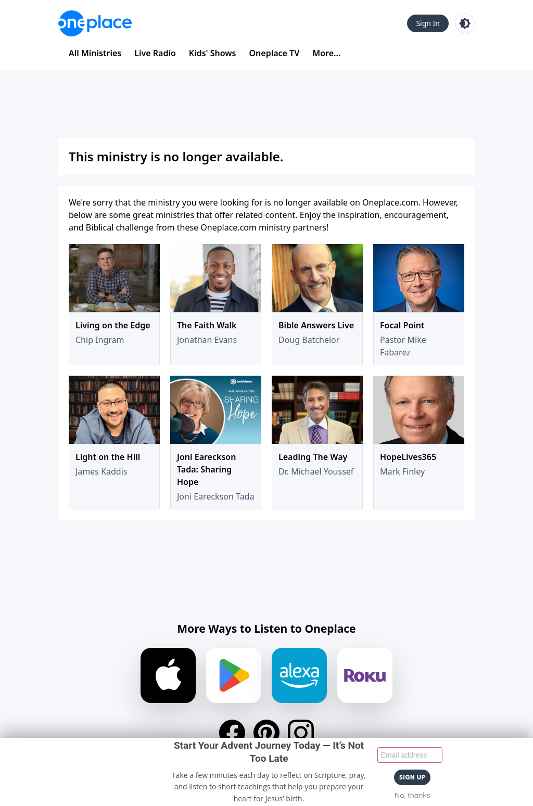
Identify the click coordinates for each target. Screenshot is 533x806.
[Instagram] (301, 733)
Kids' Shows (212, 53)
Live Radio (155, 53)
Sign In (428, 23)
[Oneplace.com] (95, 23)
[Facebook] (232, 733)
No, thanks (412, 795)
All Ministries (95, 53)
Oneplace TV (274, 53)
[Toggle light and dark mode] (465, 23)
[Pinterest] (266, 733)
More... (326, 53)
